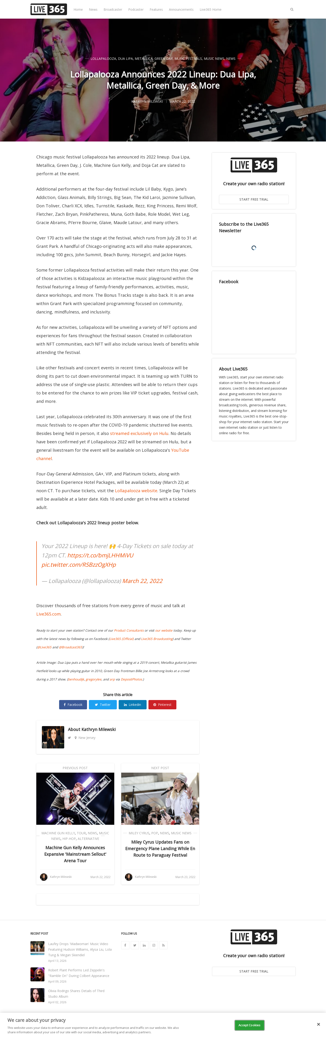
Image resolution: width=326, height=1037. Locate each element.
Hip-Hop (69, 838)
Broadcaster (113, 9)
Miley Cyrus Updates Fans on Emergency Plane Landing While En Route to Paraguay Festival (160, 848)
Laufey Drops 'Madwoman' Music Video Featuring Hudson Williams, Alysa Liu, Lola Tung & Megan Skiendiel (80, 949)
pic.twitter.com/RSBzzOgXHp (78, 564)
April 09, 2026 (57, 981)
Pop (154, 833)
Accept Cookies (249, 1025)
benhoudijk (76, 679)
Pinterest (162, 704)
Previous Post (75, 768)
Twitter (103, 704)
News (93, 9)
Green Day (164, 58)
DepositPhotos (131, 679)
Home (78, 9)
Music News (214, 58)
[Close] (318, 1024)
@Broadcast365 (70, 647)
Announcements (181, 9)
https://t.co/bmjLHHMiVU (100, 555)
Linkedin (132, 704)
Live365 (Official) (121, 639)
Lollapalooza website (136, 490)
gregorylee (93, 679)
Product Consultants (129, 630)
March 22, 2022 (142, 581)
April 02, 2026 (57, 1002)
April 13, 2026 (57, 961)
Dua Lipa (125, 58)
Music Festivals (188, 58)
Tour (81, 833)
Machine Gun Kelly (58, 833)
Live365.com (48, 614)
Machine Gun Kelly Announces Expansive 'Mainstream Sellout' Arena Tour (75, 854)
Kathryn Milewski (98, 729)
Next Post (160, 768)
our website (163, 630)
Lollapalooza (103, 58)
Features (156, 9)
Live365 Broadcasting (156, 639)
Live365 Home (211, 9)
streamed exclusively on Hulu (139, 433)
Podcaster (136, 9)
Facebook (73, 704)
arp (112, 679)
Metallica (144, 58)
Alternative (88, 838)
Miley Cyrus (139, 833)
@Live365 (44, 647)
